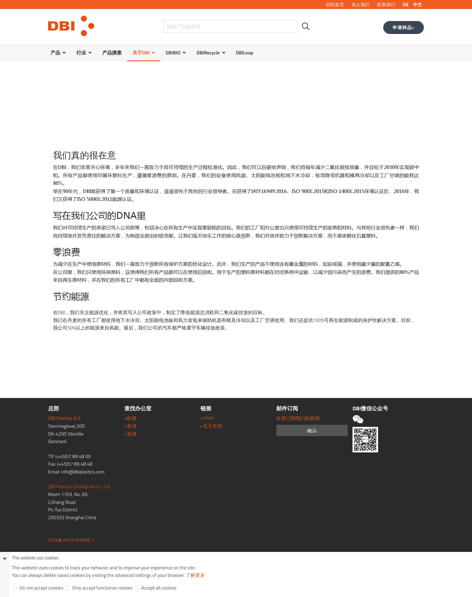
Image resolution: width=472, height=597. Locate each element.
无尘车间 (212, 426)
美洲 (131, 426)
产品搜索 (112, 52)
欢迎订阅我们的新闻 (298, 418)
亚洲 (131, 433)
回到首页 (335, 4)
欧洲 (131, 418)
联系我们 (386, 4)
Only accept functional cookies (101, 587)
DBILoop (244, 52)
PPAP (208, 418)
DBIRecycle (208, 52)
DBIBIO (173, 52)
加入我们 (361, 4)
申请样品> (404, 27)
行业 (81, 52)
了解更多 (195, 575)
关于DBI (140, 52)
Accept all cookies (158, 587)
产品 (55, 52)
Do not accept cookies (41, 587)
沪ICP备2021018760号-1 (71, 540)
